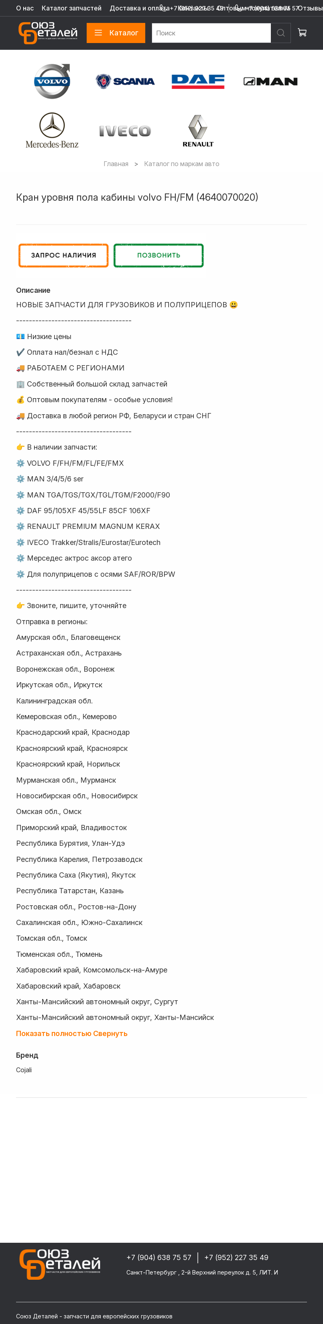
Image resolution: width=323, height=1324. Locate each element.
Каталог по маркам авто (181, 164)
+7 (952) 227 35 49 (191, 8)
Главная (116, 164)
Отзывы (310, 8)
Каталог (115, 33)
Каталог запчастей (72, 8)
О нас (25, 8)
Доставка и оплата (140, 8)
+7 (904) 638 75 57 (266, 8)
